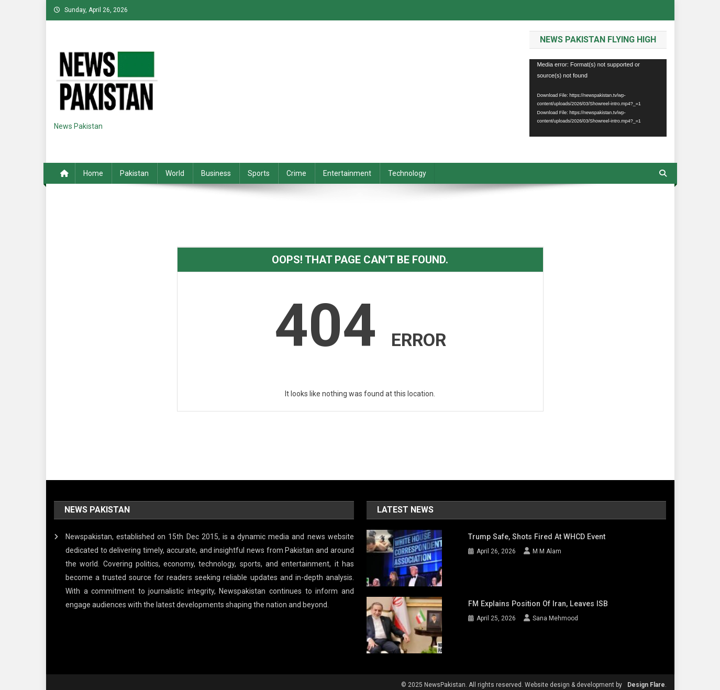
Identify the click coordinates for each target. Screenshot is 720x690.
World (174, 173)
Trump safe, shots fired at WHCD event (535, 536)
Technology (407, 173)
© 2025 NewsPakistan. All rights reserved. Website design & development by (511, 678)
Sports (259, 173)
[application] (598, 97)
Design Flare (646, 678)
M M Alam (547, 551)
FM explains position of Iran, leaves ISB (536, 600)
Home (93, 173)
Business (216, 173)
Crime (296, 173)
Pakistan (134, 173)
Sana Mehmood (555, 615)
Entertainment (347, 173)
